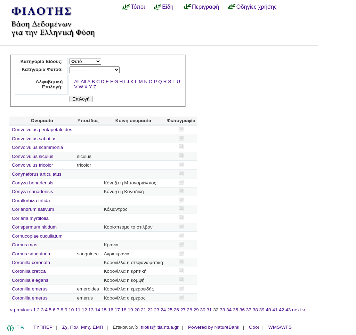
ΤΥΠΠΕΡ (42, 327)
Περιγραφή (205, 6)
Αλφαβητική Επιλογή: (49, 84)
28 (189, 309)
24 (163, 309)
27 (183, 309)
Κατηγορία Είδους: (42, 61)
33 (222, 309)
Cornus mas (24, 244)
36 (242, 309)
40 (268, 309)
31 (209, 309)
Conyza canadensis (32, 191)
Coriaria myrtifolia (30, 218)
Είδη (167, 6)
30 (202, 309)
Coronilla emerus (30, 289)
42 (281, 309)
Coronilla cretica (29, 271)
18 (124, 309)
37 (248, 309)
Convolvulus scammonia (37, 147)
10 (71, 309)
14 (97, 309)
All (76, 81)
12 (84, 309)
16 (110, 309)
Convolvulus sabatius (34, 138)
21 (143, 309)
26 (176, 309)
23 (156, 309)
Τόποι (138, 6)
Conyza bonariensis (32, 182)
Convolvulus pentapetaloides (42, 129)
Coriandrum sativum (33, 209)
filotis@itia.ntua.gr (159, 327)
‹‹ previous (20, 309)
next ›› (299, 309)
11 (77, 309)
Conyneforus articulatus (37, 174)
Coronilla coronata (31, 262)
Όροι (254, 327)
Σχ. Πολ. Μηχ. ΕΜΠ (82, 327)
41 (274, 309)
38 (255, 309)
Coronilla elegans (30, 280)
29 (196, 309)
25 (169, 309)
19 (130, 309)
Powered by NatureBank (213, 327)
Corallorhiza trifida (31, 200)
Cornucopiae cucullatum (37, 236)
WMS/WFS (280, 327)
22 (150, 309)
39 (262, 309)
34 (229, 309)
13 (91, 309)
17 (117, 309)
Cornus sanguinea (31, 253)
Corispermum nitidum (34, 227)
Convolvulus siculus (32, 156)
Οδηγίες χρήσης (256, 6)
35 (235, 309)
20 (136, 309)
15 (104, 309)
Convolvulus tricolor (32, 165)
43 (288, 309)
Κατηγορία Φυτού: (42, 69)
